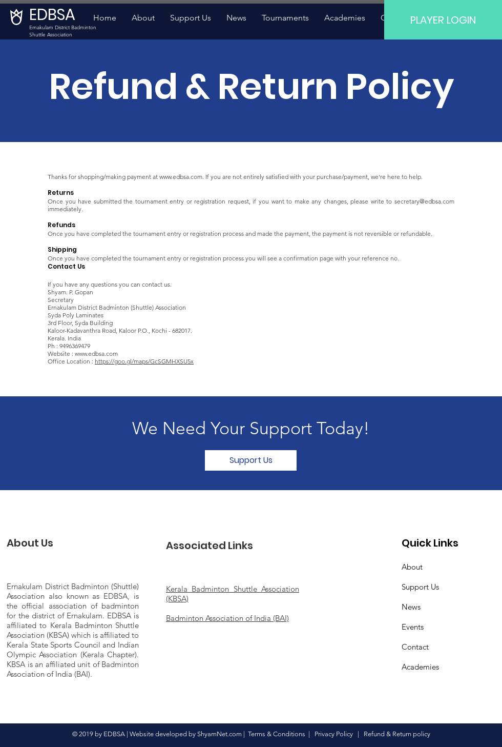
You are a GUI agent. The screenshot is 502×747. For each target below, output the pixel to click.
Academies (420, 667)
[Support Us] (251, 460)
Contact (415, 647)
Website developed (158, 734)
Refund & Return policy (397, 734)
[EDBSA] (56, 15)
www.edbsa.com (180, 176)
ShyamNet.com (219, 734)
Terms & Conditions (276, 734)
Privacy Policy (336, 734)
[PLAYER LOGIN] (443, 19)
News (411, 607)
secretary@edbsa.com (424, 201)
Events (413, 627)
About (412, 567)
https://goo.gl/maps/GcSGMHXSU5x (144, 361)
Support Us (420, 587)
